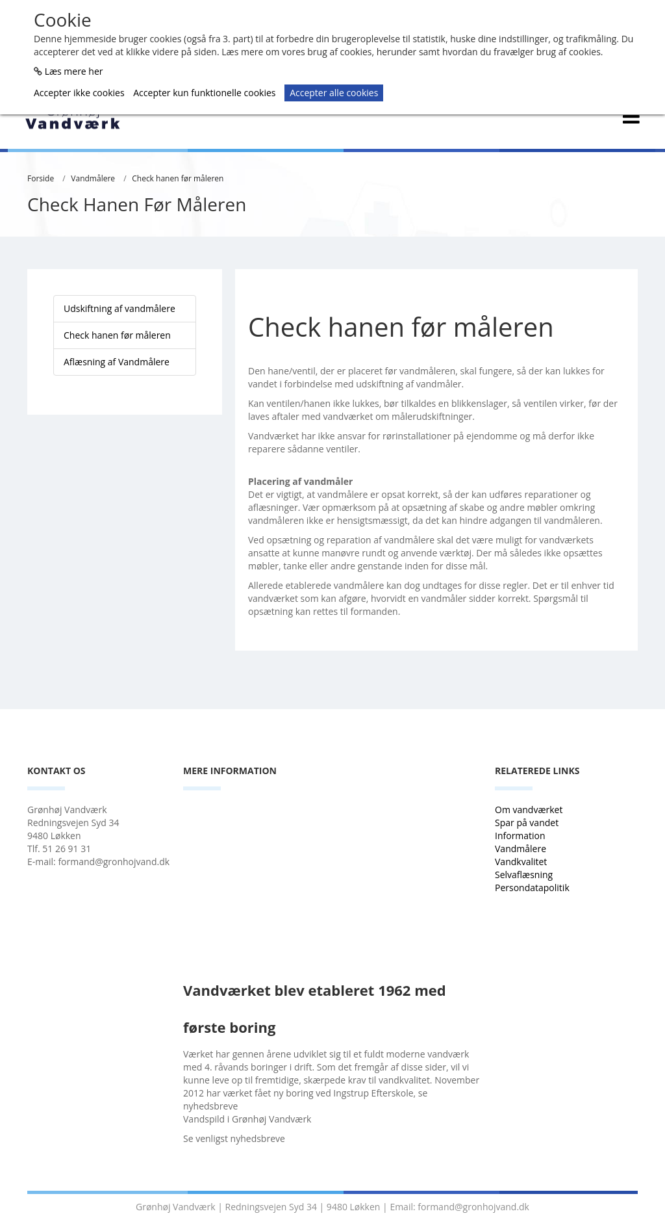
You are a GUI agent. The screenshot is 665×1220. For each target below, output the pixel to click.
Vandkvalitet (521, 861)
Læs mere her (74, 71)
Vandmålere (93, 178)
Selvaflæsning (525, 874)
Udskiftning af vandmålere (119, 308)
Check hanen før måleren (177, 178)
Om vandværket (530, 809)
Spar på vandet (526, 822)
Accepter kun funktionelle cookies (204, 92)
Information (521, 835)
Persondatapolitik (532, 887)
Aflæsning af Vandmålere (116, 362)
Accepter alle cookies (334, 92)
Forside (40, 178)
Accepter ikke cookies (79, 92)
